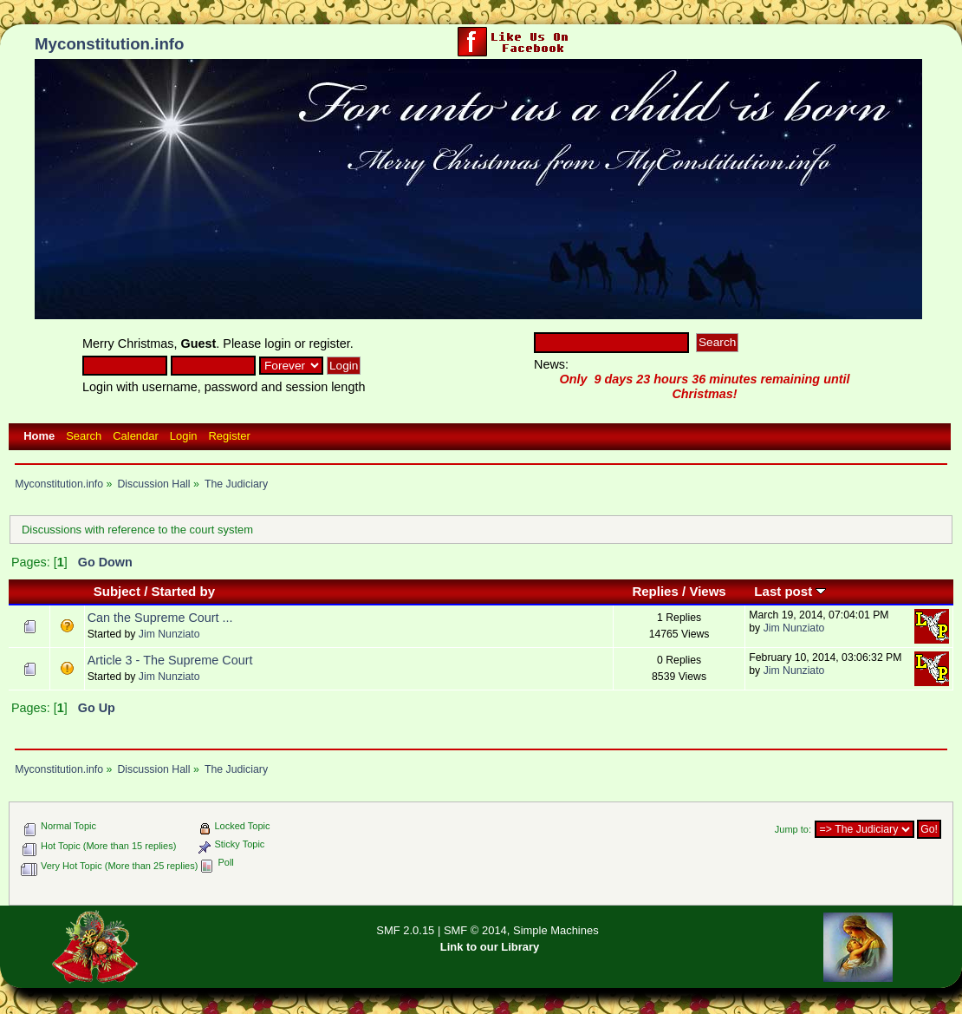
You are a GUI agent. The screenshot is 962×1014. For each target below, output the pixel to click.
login (277, 343)
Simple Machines (556, 930)
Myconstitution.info (109, 44)
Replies (655, 591)
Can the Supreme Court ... (160, 618)
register (329, 343)
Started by (184, 591)
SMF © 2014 (475, 930)
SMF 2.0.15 (405, 930)
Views (707, 591)
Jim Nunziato (169, 634)
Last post (790, 591)
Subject (117, 591)
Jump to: (793, 829)
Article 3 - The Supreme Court (170, 660)
